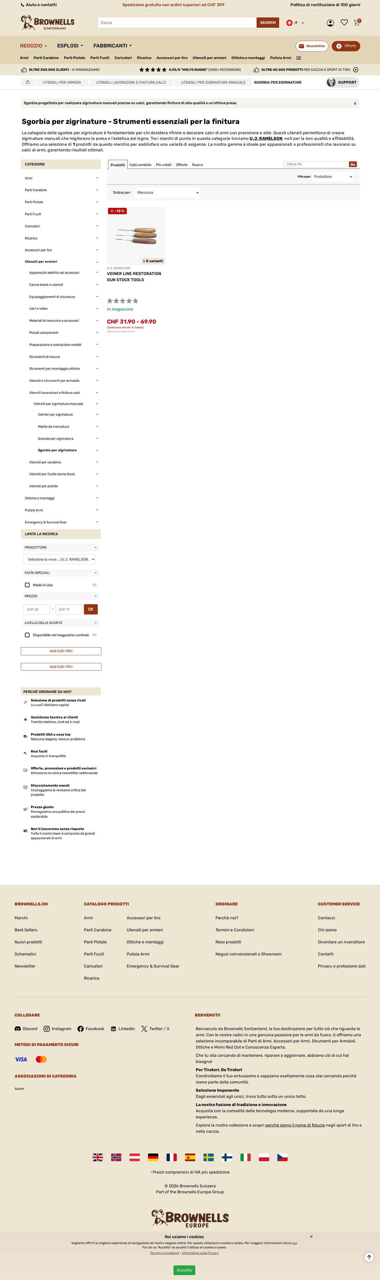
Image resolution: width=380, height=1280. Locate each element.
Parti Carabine (46, 58)
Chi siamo (327, 929)
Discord (26, 1028)
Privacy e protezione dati (342, 966)
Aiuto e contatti (38, 4)
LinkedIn (122, 1029)
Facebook (90, 1029)
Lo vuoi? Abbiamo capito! (50, 705)
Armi (24, 58)
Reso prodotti (228, 942)
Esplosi (68, 46)
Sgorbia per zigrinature (120, 331)
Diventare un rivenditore (341, 942)
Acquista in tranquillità (48, 756)
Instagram (57, 1029)
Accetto (184, 1270)
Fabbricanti (110, 46)
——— (298, 57)
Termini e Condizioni (235, 929)
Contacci (326, 917)
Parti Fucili (99, 58)
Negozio (31, 46)
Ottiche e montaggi (248, 58)
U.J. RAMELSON (266, 138)
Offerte (350, 46)
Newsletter (25, 966)
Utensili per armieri (209, 58)
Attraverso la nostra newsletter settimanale (64, 773)
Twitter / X (155, 1029)
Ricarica (144, 58)
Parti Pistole (74, 58)
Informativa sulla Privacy (200, 1253)
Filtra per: (304, 176)
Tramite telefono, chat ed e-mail (55, 722)
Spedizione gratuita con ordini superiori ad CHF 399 (173, 4)
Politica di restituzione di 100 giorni (325, 4)
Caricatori (123, 58)
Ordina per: (122, 192)
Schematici (25, 954)
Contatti (326, 954)
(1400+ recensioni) (205, 70)
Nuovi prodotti (28, 942)
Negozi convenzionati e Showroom (249, 954)
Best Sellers (26, 929)
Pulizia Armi (280, 58)
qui (295, 1243)
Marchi (21, 917)
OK (90, 609)
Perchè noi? (227, 917)
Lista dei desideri (345, 22)
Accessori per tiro (172, 58)
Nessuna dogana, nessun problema (58, 739)
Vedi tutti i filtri (61, 651)
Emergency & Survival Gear (153, 966)
